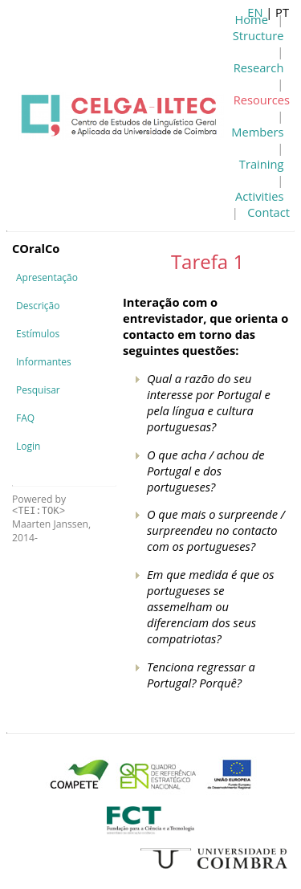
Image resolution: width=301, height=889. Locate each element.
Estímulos (37, 334)
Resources (262, 100)
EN (254, 12)
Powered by (39, 504)
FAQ (25, 418)
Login (28, 446)
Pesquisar (38, 390)
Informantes (43, 362)
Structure (258, 35)
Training (261, 164)
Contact (268, 212)
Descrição (37, 305)
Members (257, 132)
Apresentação (47, 277)
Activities (259, 196)
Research (259, 67)
